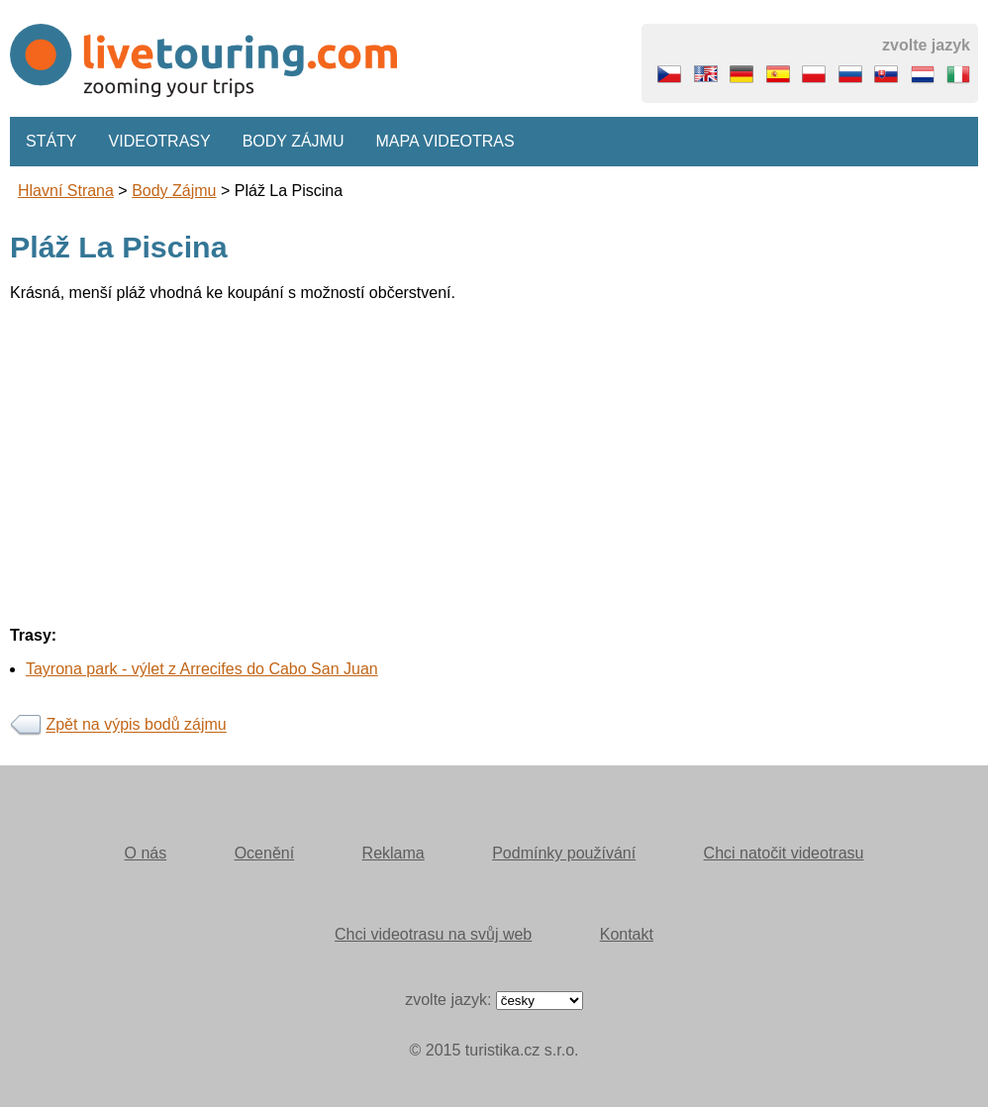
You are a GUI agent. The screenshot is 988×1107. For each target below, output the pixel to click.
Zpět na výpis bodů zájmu (136, 725)
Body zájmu (294, 141)
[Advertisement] (494, 456)
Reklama (393, 853)
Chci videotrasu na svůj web (433, 934)
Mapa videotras (445, 141)
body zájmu (174, 190)
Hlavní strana (66, 190)
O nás (146, 853)
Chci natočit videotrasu (784, 853)
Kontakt (626, 934)
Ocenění (264, 853)
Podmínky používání (564, 853)
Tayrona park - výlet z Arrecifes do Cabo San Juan (202, 668)
